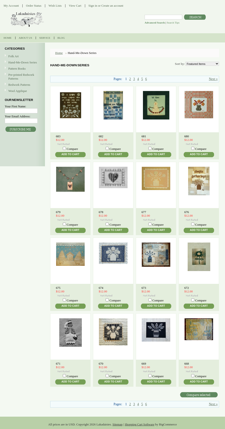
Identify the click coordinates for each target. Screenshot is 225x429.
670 (101, 363)
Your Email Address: (17, 116)
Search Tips (173, 22)
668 (186, 363)
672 (186, 288)
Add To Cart (70, 154)
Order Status (33, 5)
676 (186, 212)
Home (59, 53)
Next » (213, 79)
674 (101, 288)
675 (58, 288)
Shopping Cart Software (139, 424)
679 (58, 212)
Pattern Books (17, 68)
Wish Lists (55, 5)
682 (101, 136)
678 (101, 212)
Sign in (92, 5)
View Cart (75, 5)
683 (58, 136)
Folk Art (13, 56)
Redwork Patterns (19, 84)
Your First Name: (15, 106)
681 (144, 136)
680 (186, 136)
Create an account (112, 5)
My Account (11, 5)
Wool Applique (17, 91)
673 (144, 288)
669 (144, 363)
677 (144, 212)
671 (58, 363)
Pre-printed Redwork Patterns (21, 76)
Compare (72, 149)
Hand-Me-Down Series (22, 62)
